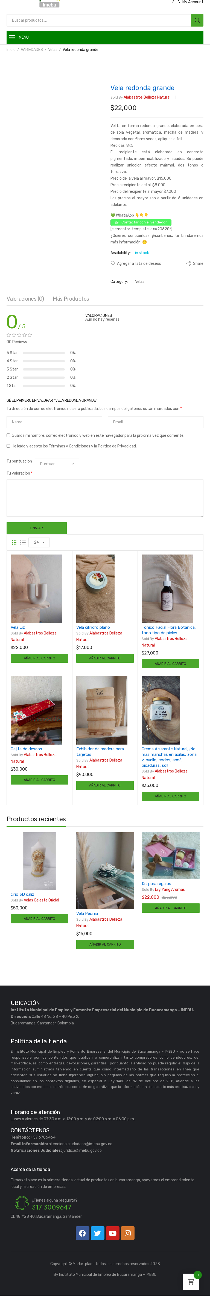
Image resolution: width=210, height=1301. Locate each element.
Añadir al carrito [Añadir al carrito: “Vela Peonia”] (105, 949)
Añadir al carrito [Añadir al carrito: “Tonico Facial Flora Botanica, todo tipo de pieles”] (170, 664)
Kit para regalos (156, 887)
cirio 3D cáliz (22, 897)
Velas (52, 49)
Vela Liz (18, 627)
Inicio (11, 49)
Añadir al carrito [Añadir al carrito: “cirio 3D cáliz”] (39, 923)
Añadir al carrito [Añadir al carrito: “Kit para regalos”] (170, 912)
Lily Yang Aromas (163, 893)
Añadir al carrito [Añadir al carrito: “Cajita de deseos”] (39, 782)
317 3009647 (51, 1212)
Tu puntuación (19, 461)
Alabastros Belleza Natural (140, 97)
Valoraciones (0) (25, 298)
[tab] (25, 300)
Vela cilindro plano (93, 627)
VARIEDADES (32, 49)
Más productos (71, 298)
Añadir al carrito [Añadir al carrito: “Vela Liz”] (39, 659)
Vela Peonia (87, 917)
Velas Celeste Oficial (35, 903)
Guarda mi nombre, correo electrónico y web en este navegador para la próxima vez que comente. (98, 435)
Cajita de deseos (26, 750)
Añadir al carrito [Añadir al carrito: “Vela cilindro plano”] (105, 659)
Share (194, 263)
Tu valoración (20, 473)
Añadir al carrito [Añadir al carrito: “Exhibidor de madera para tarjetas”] (105, 788)
